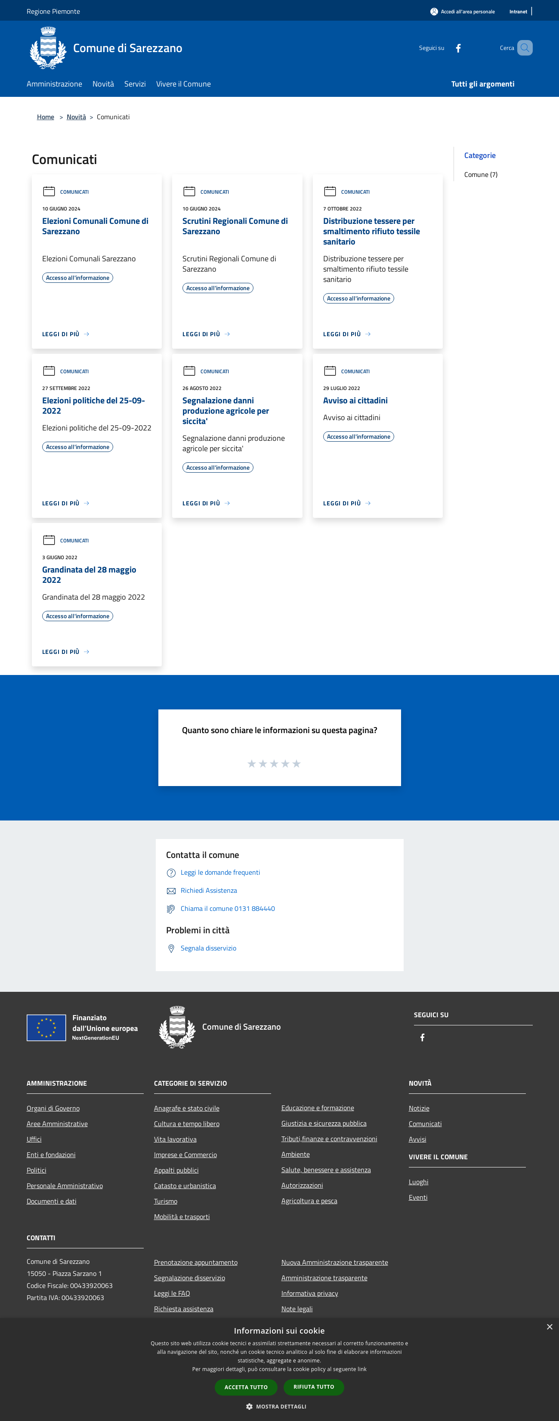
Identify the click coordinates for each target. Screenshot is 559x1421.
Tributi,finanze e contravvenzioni (329, 1138)
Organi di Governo (53, 1108)
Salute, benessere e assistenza (326, 1169)
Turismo (165, 1201)
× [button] (549, 1327)
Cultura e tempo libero (186, 1123)
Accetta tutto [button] (246, 1387)
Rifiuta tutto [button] (313, 1386)
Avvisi (417, 1139)
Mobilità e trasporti (182, 1216)
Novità (76, 116)
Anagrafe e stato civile (186, 1108)
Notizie (419, 1108)
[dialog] (279, 1369)
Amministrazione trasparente (324, 1277)
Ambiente (295, 1154)
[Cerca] (522, 47)
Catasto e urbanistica (185, 1185)
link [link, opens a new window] (362, 1369)
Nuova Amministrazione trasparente (334, 1262)
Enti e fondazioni (51, 1154)
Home (45, 116)
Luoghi (419, 1181)
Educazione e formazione (317, 1107)
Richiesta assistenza (183, 1308)
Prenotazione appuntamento (196, 1262)
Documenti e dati (52, 1201)
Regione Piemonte (53, 11)
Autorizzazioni (302, 1185)
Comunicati (65, 192)
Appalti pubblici (176, 1170)
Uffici (34, 1139)
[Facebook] (445, 47)
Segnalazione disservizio (189, 1277)
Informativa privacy (309, 1293)
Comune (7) (480, 174)
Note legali (297, 1308)
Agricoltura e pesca (309, 1200)
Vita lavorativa (175, 1139)
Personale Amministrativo (65, 1185)
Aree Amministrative (57, 1123)
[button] (280, 1406)
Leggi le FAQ (172, 1293)
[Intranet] (518, 12)
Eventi (418, 1197)
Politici (36, 1170)
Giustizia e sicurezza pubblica (324, 1123)
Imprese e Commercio (185, 1154)
